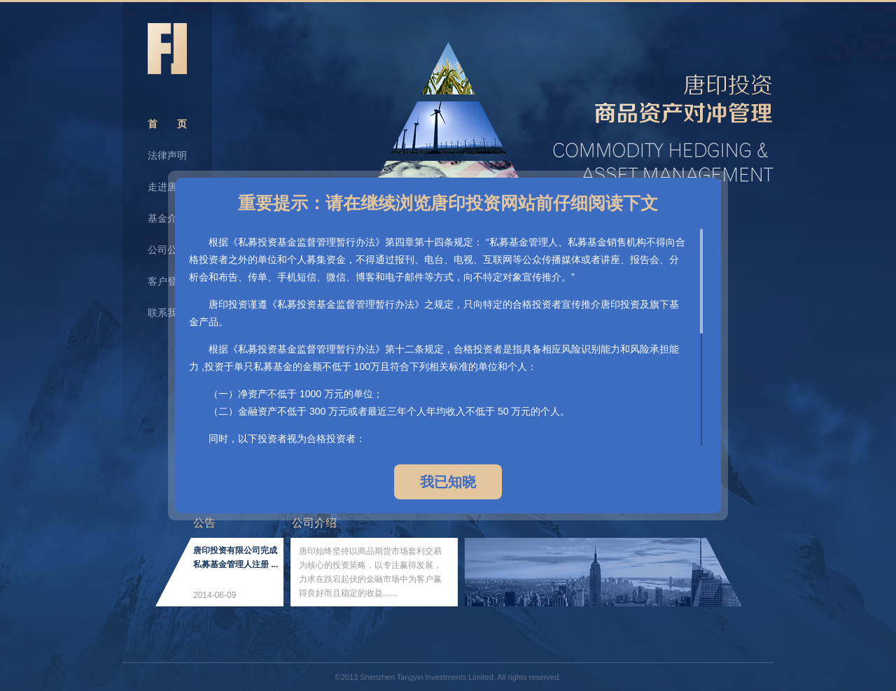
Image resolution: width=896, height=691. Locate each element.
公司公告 (167, 249)
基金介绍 (167, 218)
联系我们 (167, 312)
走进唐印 (167, 186)
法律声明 (167, 155)
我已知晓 (448, 482)
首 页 (167, 123)
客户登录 (167, 281)
